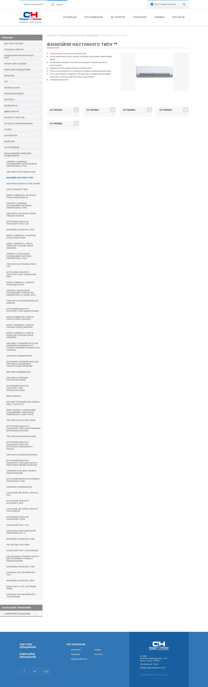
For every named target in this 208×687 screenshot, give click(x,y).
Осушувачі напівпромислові (18, 123)
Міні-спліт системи (13, 43)
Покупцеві (140, 17)
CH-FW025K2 (64, 110)
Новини (159, 17)
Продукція (70, 17)
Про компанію (93, 17)
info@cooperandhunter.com (152, 667)
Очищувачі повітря (14, 49)
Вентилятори (10, 135)
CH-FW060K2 (64, 123)
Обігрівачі (9, 99)
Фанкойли (9, 75)
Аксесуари (9, 141)
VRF (6, 81)
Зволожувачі (11, 105)
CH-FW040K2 (137, 110)
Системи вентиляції (14, 93)
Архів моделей (11, 147)
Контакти (178, 17)
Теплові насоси (11, 87)
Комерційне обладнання (27, 655)
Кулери (7, 129)
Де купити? (118, 17)
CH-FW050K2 (173, 110)
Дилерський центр (79, 659)
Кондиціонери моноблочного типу (19, 56)
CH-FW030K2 (101, 110)
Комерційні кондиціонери (17, 69)
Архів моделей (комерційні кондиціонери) (18, 154)
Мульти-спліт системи (15, 63)
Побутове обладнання (27, 645)
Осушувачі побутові (14, 117)
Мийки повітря (11, 111)
